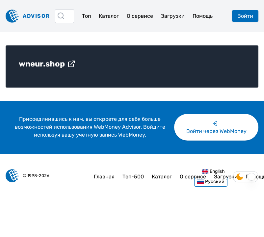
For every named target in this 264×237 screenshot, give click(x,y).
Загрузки (173, 16)
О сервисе (140, 16)
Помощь (203, 16)
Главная (104, 176)
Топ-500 (133, 176)
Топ (86, 16)
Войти (245, 16)
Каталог (109, 16)
